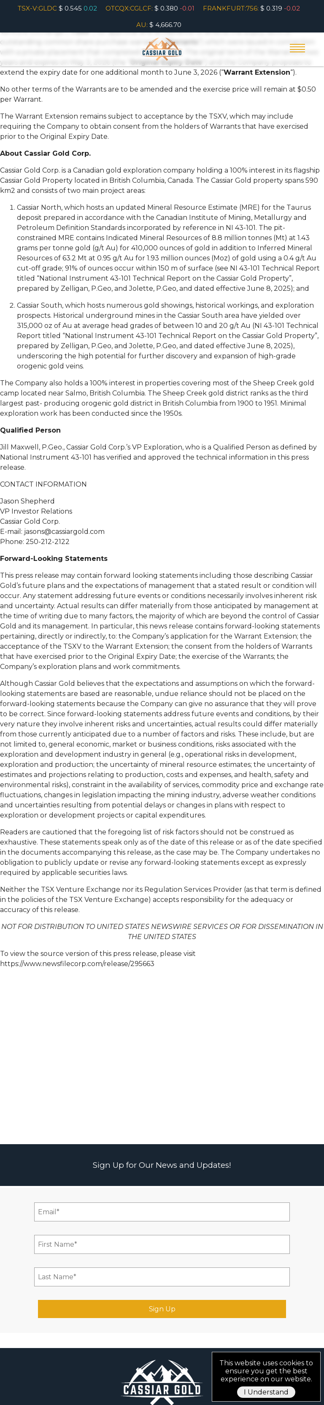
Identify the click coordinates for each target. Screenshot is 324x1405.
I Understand (266, 1392)
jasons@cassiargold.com (64, 532)
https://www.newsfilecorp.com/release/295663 (77, 964)
